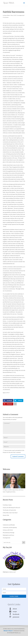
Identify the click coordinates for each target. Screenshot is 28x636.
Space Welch (7, 15)
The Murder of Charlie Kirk (9, 510)
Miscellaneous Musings (8, 532)
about (15, 609)
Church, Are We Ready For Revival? (11, 507)
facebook (16, 614)
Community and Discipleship (10, 527)
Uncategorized (20, 15)
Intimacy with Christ (8, 530)
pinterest (16, 617)
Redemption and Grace (8, 535)
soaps (15, 611)
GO (23, 542)
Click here (5, 572)
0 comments (6, 17)
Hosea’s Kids (6, 515)
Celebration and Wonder (9, 525)
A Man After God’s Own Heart (10, 512)
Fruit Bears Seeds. (7, 505)
